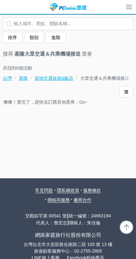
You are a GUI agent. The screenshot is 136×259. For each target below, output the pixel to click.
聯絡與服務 (58, 199)
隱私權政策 (68, 190)
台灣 (7, 78)
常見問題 (44, 190)
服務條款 (92, 190)
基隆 (23, 78)
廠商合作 (82, 199)
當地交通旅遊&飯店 (54, 78)
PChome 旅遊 (68, 7)
